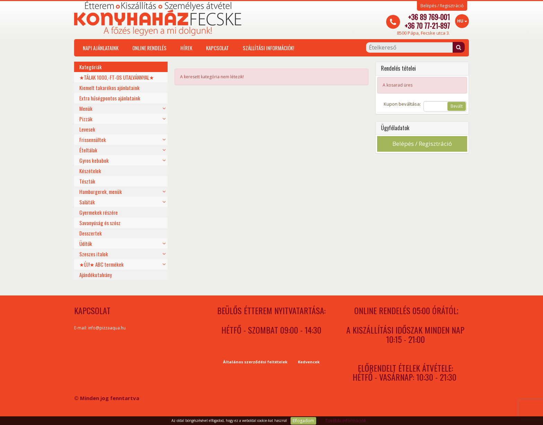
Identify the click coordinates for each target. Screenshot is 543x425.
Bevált (457, 106)
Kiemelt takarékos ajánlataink (109, 87)
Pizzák (85, 119)
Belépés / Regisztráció (442, 6)
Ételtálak (88, 150)
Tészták (87, 181)
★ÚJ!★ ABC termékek (101, 264)
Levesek (87, 129)
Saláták (87, 202)
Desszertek (90, 233)
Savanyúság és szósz (100, 223)
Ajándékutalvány (95, 274)
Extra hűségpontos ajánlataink (109, 98)
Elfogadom (303, 421)
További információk (345, 421)
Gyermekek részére (98, 212)
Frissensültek (92, 139)
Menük (85, 108)
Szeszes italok (93, 254)
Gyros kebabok (94, 160)
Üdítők (85, 243)
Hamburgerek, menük (100, 191)
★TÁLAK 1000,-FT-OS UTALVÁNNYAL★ (116, 77)
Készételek (90, 171)
